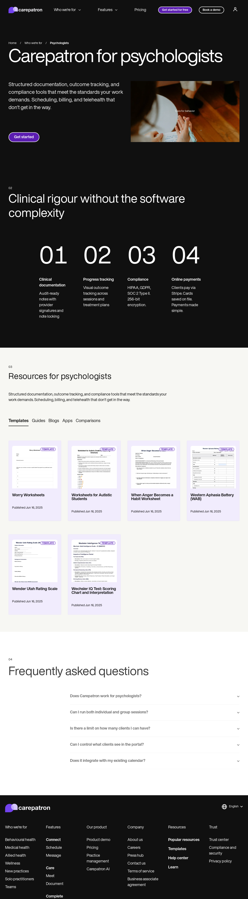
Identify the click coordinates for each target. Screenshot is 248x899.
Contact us (136, 864)
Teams (10, 887)
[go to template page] (35, 464)
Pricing (140, 10)
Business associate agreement (143, 882)
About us (135, 840)
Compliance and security (222, 851)
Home (13, 43)
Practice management (98, 858)
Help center (178, 858)
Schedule (54, 848)
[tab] (19, 421)
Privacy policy (220, 861)
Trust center (219, 840)
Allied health (15, 856)
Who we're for (67, 10)
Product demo (98, 840)
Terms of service (141, 871)
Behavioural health (20, 840)
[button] (232, 807)
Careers (134, 848)
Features (108, 10)
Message (53, 856)
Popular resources (183, 840)
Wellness (12, 864)
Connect (53, 840)
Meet (50, 876)
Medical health (17, 848)
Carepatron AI (98, 869)
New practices (17, 871)
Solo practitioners (19, 879)
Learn (173, 867)
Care (50, 868)
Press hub (136, 856)
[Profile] (235, 10)
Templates (177, 849)
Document (54, 884)
